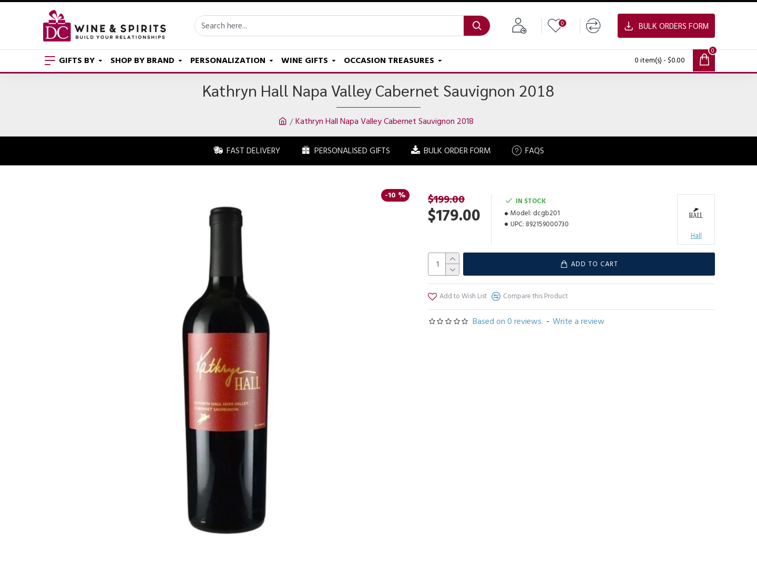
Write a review (579, 321)
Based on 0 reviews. (508, 321)
